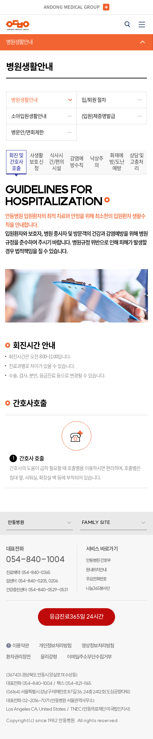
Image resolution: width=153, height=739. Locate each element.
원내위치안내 (96, 569)
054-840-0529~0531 (48, 589)
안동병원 (16, 522)
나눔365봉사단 (98, 588)
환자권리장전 (18, 656)
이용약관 (17, 645)
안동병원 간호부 (98, 560)
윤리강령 (49, 656)
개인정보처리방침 (55, 645)
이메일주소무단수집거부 (89, 656)
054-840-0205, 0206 (38, 580)
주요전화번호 (96, 578)
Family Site (96, 522)
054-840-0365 (36, 572)
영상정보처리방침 (98, 645)
